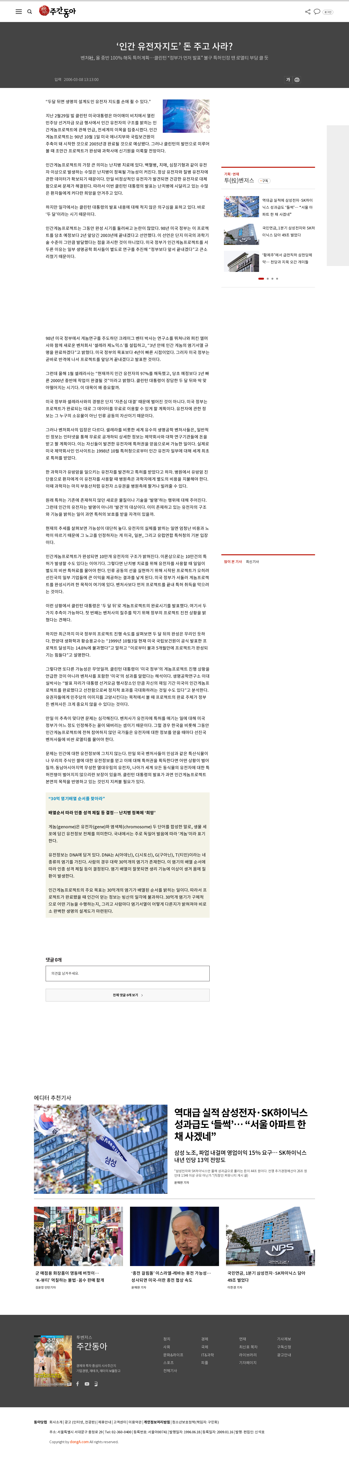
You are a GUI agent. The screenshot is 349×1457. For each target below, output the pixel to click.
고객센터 (119, 1422)
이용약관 (135, 1422)
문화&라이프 (173, 1355)
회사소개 (56, 1422)
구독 (265, 181)
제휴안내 (104, 1422)
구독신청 (284, 1347)
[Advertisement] (116, 296)
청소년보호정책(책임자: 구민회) (195, 1422)
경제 (204, 1339)
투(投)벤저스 (239, 180)
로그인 (327, 12)
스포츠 (168, 1363)
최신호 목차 (248, 1347)
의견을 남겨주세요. (65, 973)
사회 (166, 1347)
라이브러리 (248, 1355)
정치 (166, 1339)
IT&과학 (207, 1355)
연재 (242, 1339)
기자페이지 (248, 1363)
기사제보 (284, 1339)
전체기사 (170, 1371)
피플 (204, 1363)
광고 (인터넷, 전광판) (80, 1422)
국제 (204, 1347)
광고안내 (284, 1355)
